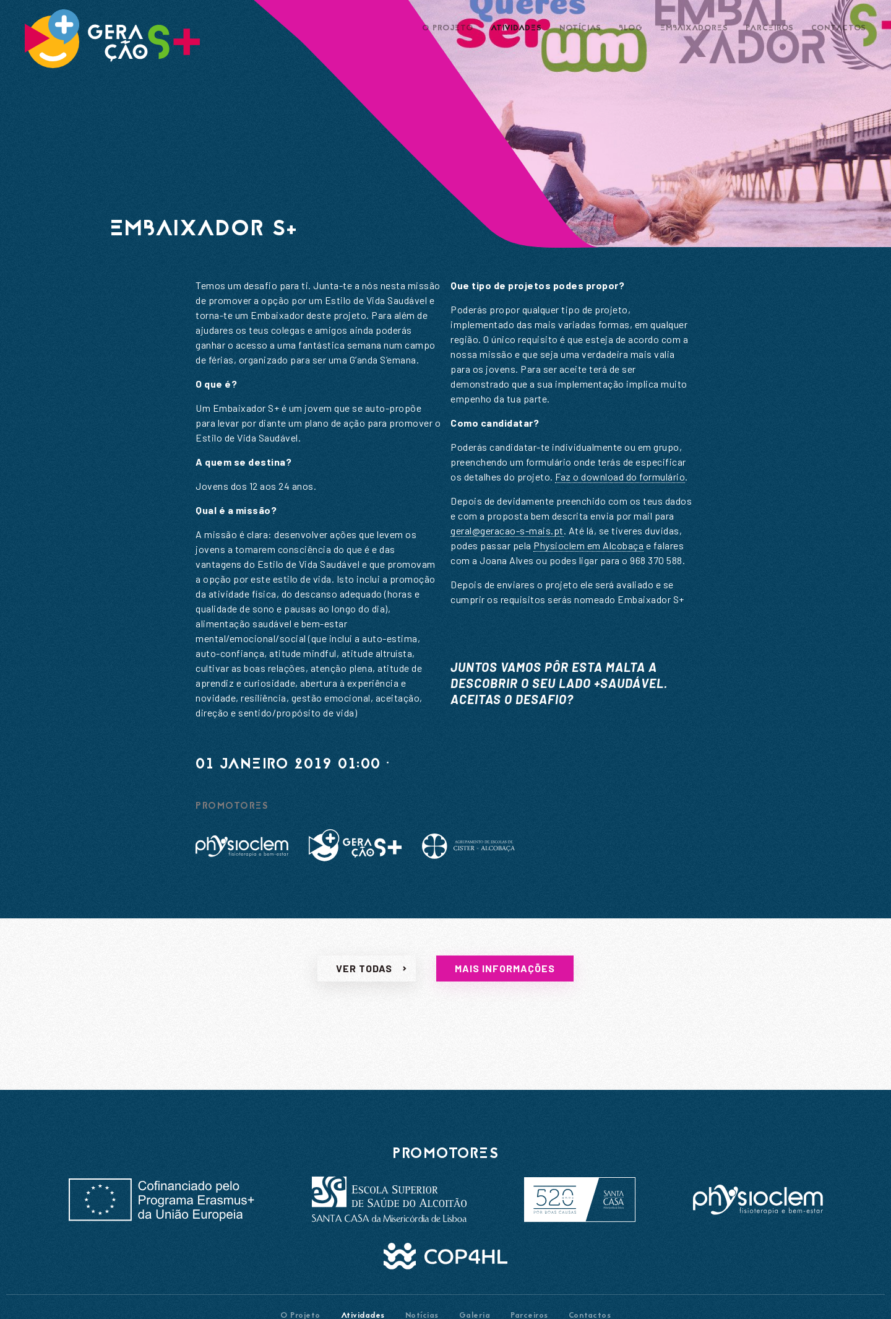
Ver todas (364, 978)
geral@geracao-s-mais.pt (507, 530)
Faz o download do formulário (620, 476)
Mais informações (505, 978)
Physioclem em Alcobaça (588, 545)
